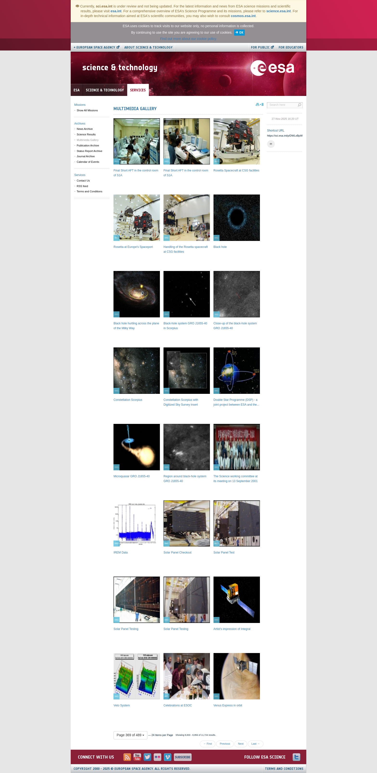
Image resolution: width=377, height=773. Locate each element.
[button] (271, 144)
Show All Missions (87, 110)
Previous (225, 743)
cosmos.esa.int (243, 16)
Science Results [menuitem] (86, 134)
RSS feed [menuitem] (82, 186)
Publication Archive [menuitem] (88, 145)
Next (241, 743)
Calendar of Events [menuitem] (88, 161)
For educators (291, 47)
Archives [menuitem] (79, 123)
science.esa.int (278, 11)
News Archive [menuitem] (85, 128)
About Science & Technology (148, 47)
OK (241, 33)
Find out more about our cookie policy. (188, 39)
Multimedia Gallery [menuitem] (88, 139)
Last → (255, 743)
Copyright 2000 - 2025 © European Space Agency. (132, 769)
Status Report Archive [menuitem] (89, 151)
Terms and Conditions (284, 769)
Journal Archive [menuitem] (86, 156)
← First (207, 743)
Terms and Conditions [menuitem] (89, 191)
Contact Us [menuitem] (83, 180)
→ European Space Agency (94, 47)
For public (260, 47)
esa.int (116, 11)
